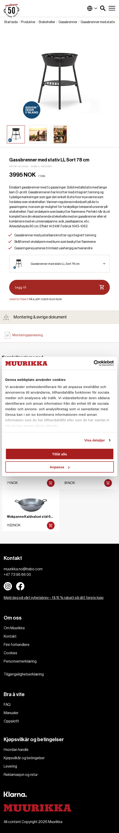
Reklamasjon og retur (21, 775)
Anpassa (60, 467)
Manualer (11, 713)
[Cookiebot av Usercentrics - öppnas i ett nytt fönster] (93, 363)
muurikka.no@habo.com (23, 569)
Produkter (28, 22)
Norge (92, 8)
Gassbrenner (67, 22)
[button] (103, 8)
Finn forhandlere (16, 645)
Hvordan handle (16, 750)
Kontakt (10, 636)
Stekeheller (47, 22)
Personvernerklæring (20, 661)
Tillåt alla (59, 454)
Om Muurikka (14, 628)
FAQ (7, 705)
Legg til (59, 287)
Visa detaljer (94, 440)
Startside (11, 22)
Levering (10, 766)
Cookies (10, 653)
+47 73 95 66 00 (17, 575)
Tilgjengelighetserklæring (24, 674)
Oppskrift (11, 721)
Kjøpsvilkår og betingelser (24, 758)
